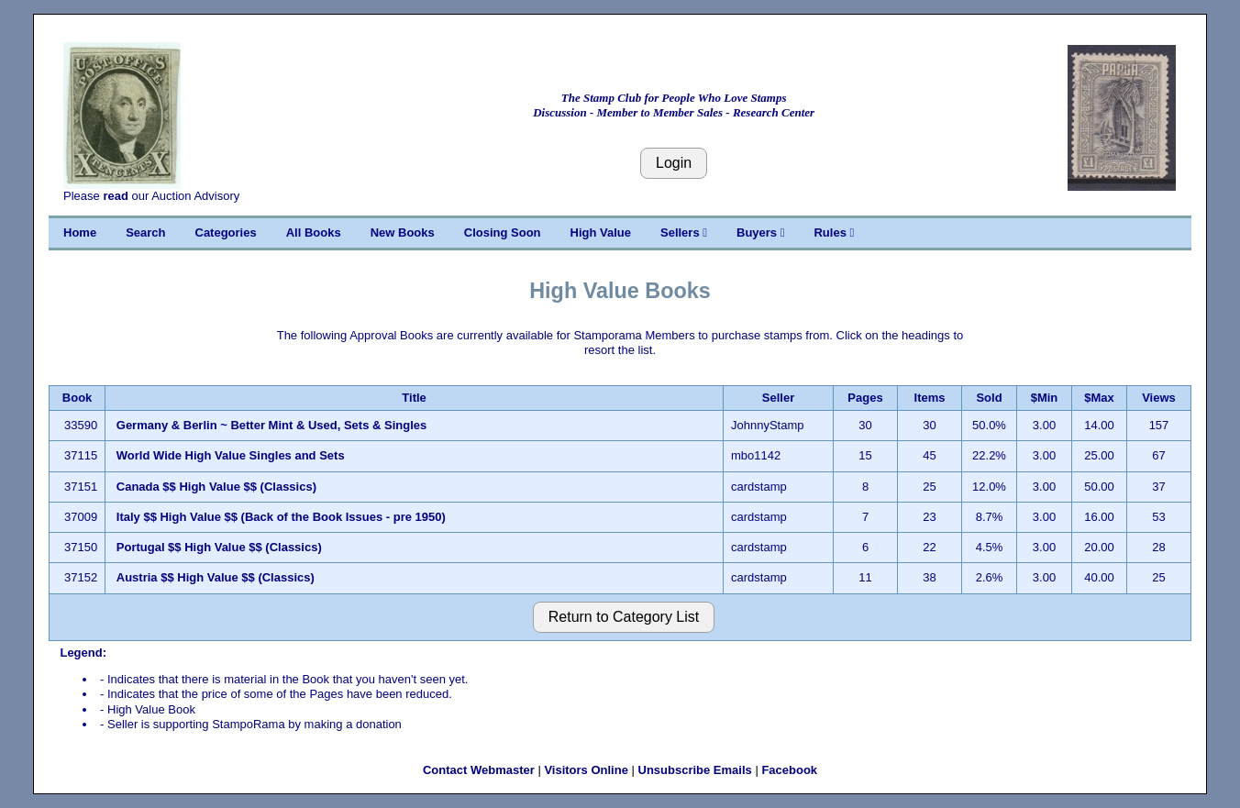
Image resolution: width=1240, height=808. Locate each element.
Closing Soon (502, 232)
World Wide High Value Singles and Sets (230, 455)
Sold (989, 397)
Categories (226, 232)
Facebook (789, 770)
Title (414, 397)
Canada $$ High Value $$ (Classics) (216, 486)
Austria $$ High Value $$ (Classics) (215, 577)
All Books (313, 232)
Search (145, 232)
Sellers (683, 232)
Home (79, 232)
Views (1159, 397)
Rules (834, 232)
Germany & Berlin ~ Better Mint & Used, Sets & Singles (271, 425)
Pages (864, 397)
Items (930, 397)
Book (77, 397)
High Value (600, 232)
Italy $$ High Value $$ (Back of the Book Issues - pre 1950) (281, 517)
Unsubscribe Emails (695, 770)
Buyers (760, 232)
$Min (1044, 397)
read (115, 196)
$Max (1099, 397)
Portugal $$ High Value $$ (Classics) (219, 547)
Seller (778, 397)
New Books (403, 232)
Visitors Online (586, 770)
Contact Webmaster (479, 770)
